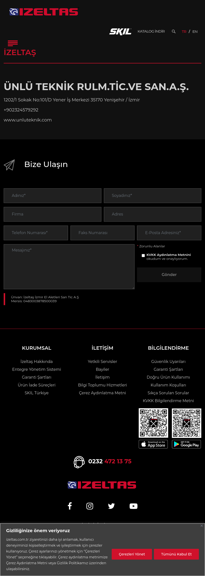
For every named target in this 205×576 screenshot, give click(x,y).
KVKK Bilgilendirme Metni (168, 400)
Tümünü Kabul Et (176, 554)
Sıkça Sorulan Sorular (168, 393)
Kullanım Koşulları (168, 385)
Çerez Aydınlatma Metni (102, 393)
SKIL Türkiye (37, 393)
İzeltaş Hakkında (37, 361)
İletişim (102, 377)
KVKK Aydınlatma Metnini (169, 262)
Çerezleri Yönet (132, 554)
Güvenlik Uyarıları (168, 361)
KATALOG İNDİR (150, 31)
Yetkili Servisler (102, 361)
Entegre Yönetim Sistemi (36, 369)
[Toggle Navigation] (13, 43)
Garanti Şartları (36, 377)
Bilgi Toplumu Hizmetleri (102, 385)
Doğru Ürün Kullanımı (168, 377)
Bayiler (102, 369)
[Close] (202, 526)
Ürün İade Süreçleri (36, 385)
